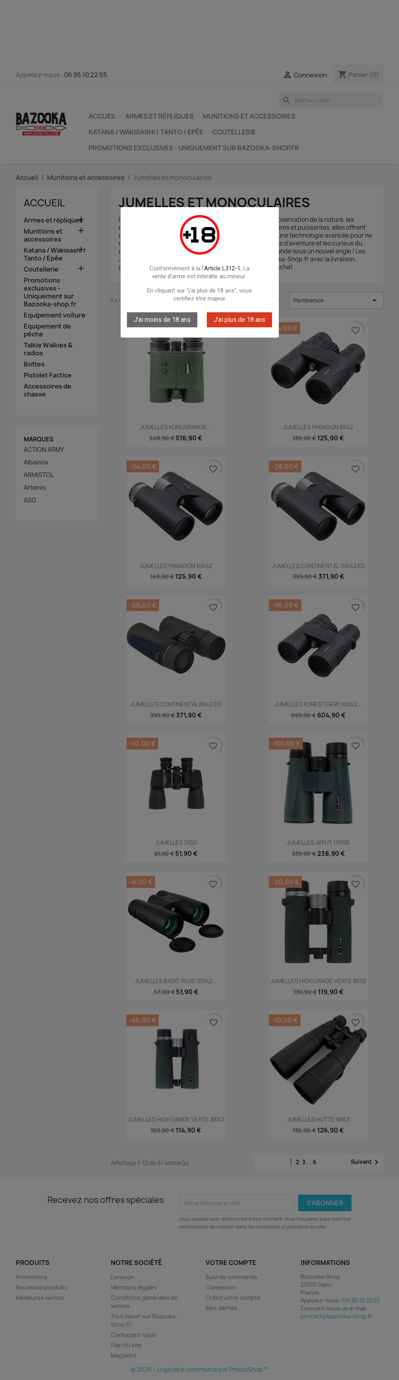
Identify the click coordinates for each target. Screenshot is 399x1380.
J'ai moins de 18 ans (162, 319)
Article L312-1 (222, 268)
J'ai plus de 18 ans (239, 319)
